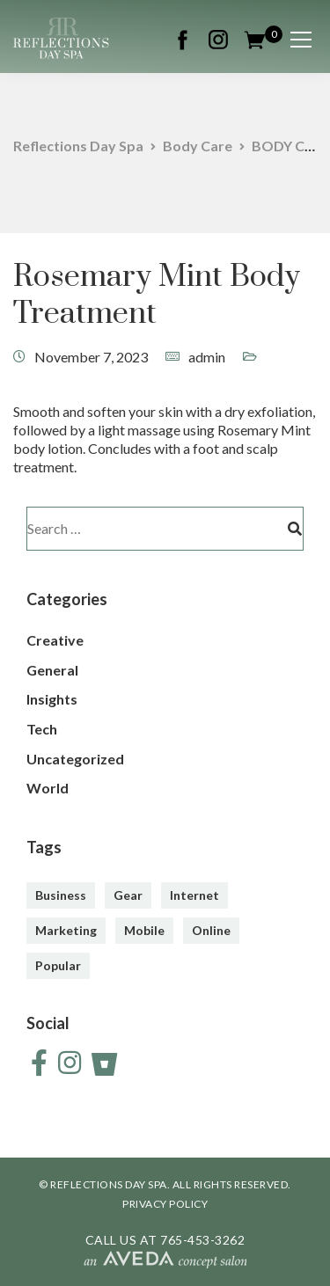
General (52, 669)
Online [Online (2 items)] (211, 930)
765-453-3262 (202, 1239)
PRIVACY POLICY (165, 1203)
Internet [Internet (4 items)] (194, 895)
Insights (51, 698)
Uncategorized (75, 758)
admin (206, 356)
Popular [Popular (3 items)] (58, 965)
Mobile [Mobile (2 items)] (144, 930)
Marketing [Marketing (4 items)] (66, 930)
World (47, 787)
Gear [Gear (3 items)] (128, 895)
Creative (55, 640)
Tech (41, 728)
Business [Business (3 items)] (60, 895)
